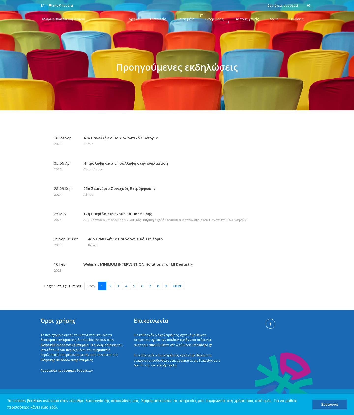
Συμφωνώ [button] (329, 404)
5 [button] (134, 286)
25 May (64, 216)
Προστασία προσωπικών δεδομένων (67, 370)
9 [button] (166, 286)
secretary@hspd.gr (164, 365)
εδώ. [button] (54, 407)
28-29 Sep (64, 191)
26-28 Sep (64, 141)
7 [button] (150, 286)
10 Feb (64, 267)
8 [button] (158, 286)
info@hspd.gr (202, 345)
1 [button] (102, 286)
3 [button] (118, 286)
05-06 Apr (64, 166)
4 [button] (126, 286)
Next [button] (177, 286)
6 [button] (142, 286)
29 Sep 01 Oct (66, 242)
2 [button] (110, 286)
